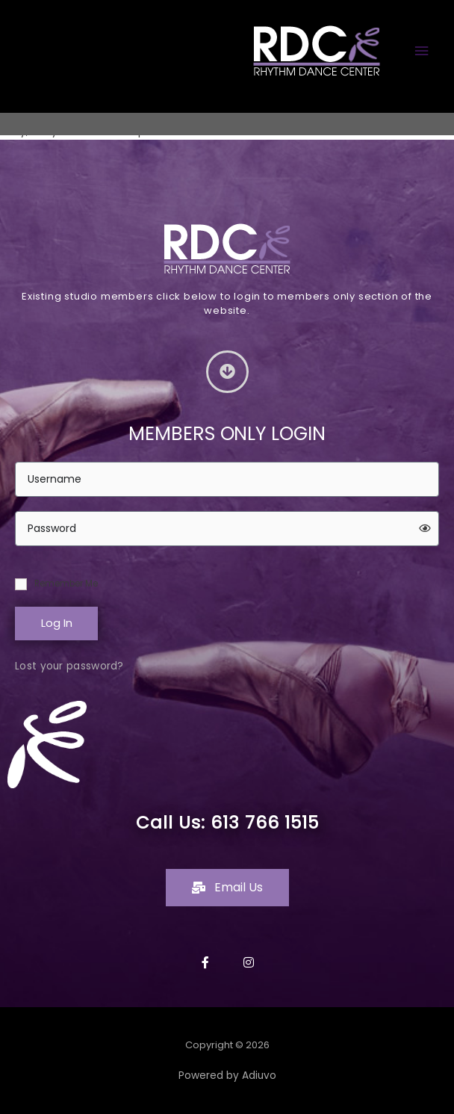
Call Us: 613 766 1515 (227, 823)
